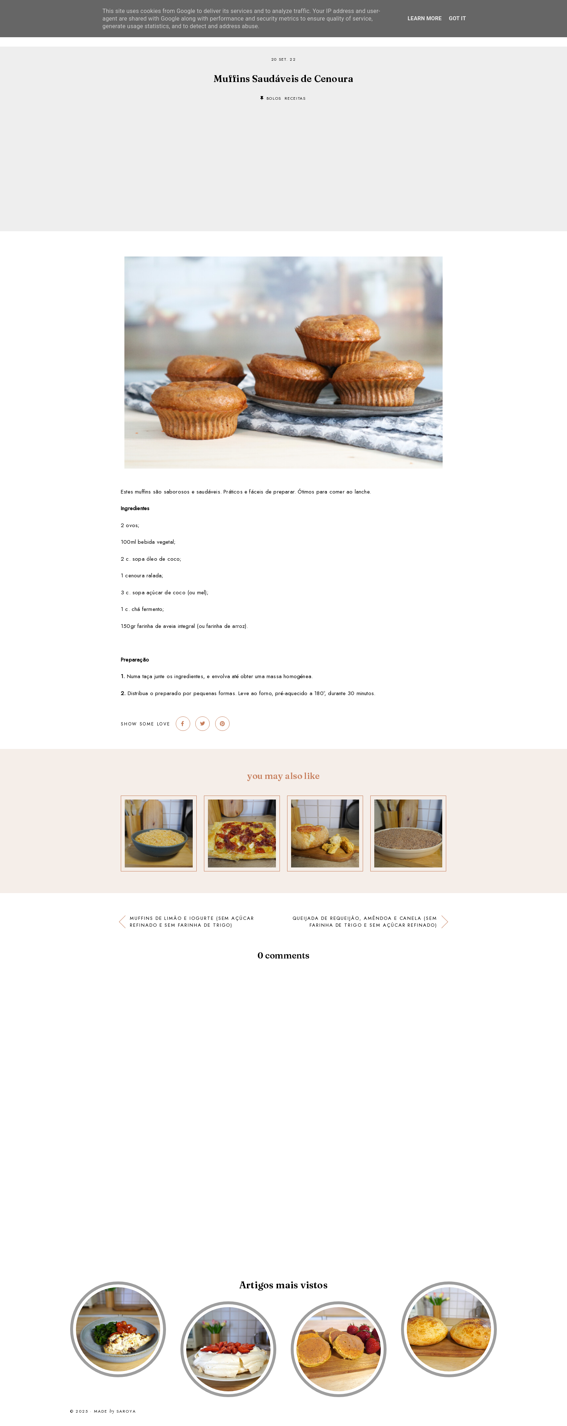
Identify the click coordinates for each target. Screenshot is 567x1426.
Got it (457, 18)
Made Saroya (115, 1411)
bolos (274, 98)
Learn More (425, 18)
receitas (295, 98)
